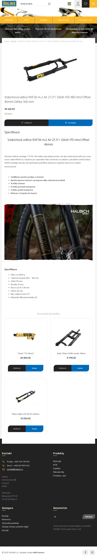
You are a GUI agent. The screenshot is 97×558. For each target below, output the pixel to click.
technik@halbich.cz (15, 469)
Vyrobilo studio (32, 552)
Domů (6, 41)
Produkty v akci (85, 20)
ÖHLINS (13, 41)
